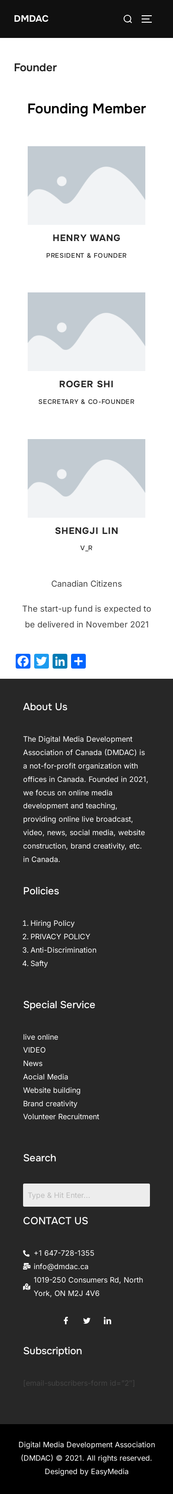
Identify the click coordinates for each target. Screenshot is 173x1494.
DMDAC (31, 19)
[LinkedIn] (107, 1318)
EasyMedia (110, 1471)
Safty (39, 963)
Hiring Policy (52, 923)
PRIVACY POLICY (60, 936)
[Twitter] (87, 1318)
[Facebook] (66, 1318)
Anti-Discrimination (63, 950)
